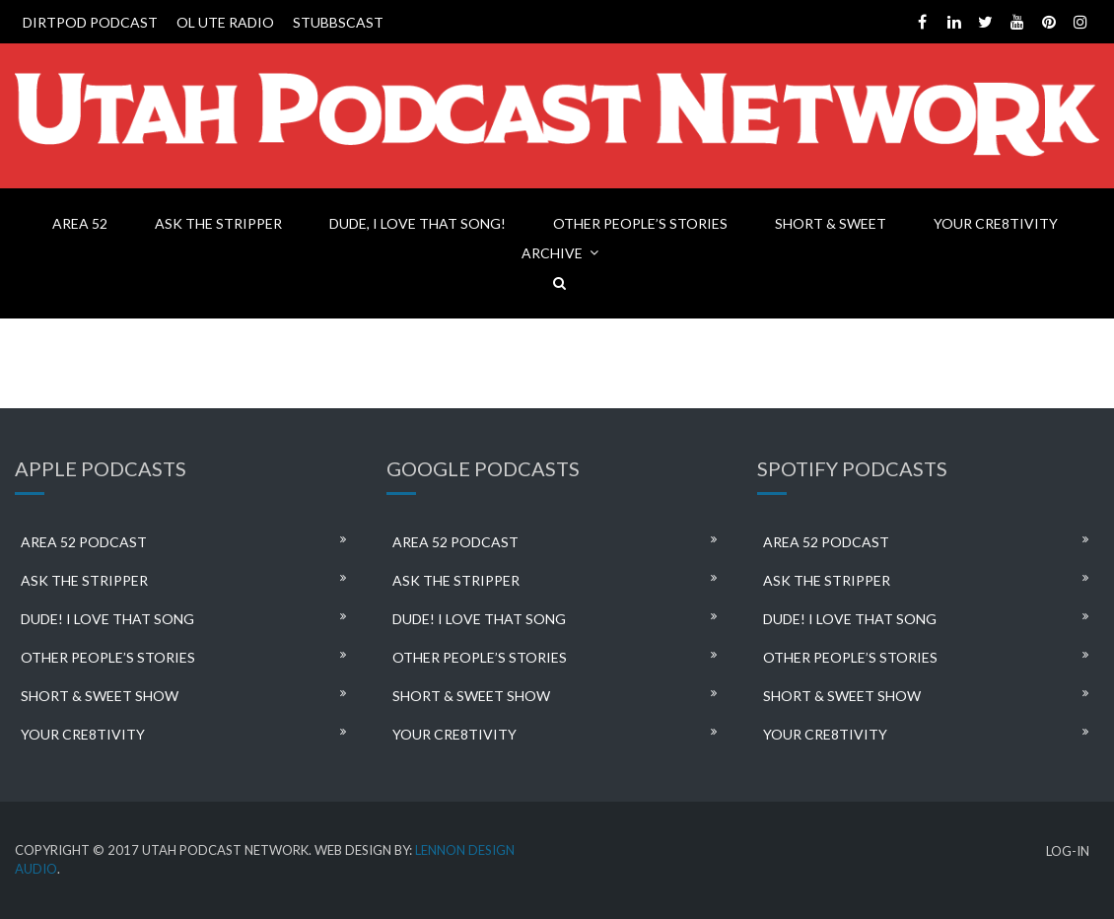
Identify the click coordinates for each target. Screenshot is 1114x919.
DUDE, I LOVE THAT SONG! (417, 223)
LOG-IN (1067, 851)
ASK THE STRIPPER (218, 223)
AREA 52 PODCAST (84, 541)
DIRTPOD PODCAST (90, 22)
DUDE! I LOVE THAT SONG (107, 618)
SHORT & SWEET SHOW (99, 695)
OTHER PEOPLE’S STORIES (640, 223)
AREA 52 (79, 223)
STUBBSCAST (338, 22)
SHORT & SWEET (830, 223)
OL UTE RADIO (225, 22)
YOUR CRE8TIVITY (996, 223)
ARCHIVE (552, 253)
